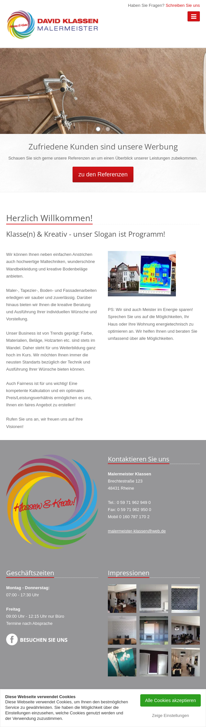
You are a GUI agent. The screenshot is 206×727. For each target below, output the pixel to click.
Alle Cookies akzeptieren (170, 700)
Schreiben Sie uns (183, 5)
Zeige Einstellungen (170, 715)
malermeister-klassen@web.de (137, 531)
